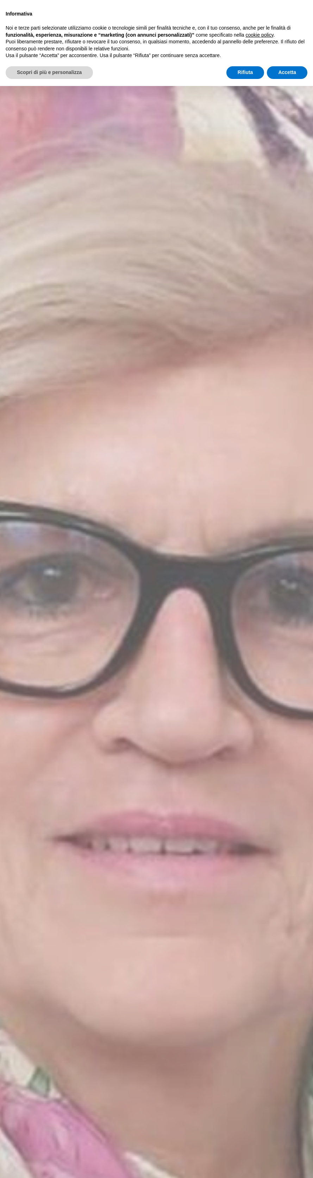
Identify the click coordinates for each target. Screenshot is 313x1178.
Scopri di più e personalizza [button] (49, 72)
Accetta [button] (287, 72)
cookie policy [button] (260, 35)
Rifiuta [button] (245, 72)
